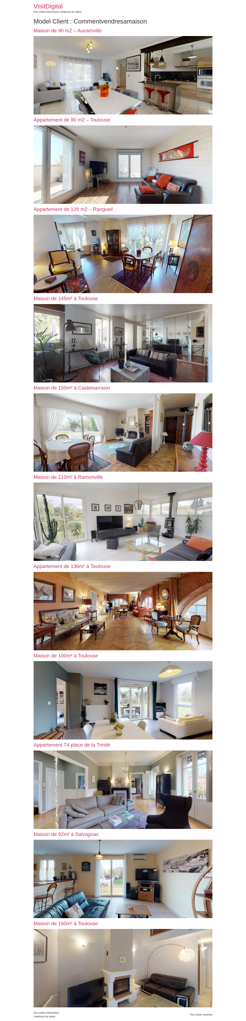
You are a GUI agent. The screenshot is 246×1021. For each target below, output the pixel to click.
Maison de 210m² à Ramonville (68, 477)
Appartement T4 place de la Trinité (72, 745)
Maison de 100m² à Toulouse (66, 655)
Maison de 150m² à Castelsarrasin (72, 388)
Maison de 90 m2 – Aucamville (68, 30)
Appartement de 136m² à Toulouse (72, 566)
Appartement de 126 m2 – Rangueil (73, 209)
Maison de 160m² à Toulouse (66, 923)
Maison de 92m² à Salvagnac (66, 834)
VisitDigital (48, 6)
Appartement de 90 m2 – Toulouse (72, 120)
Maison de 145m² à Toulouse (66, 298)
